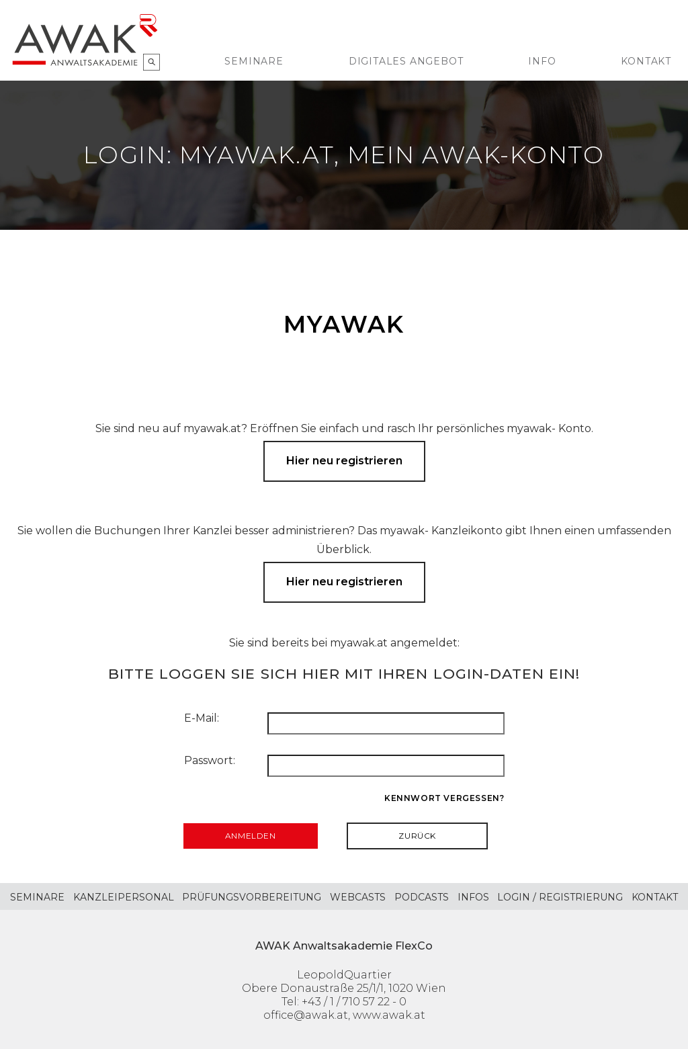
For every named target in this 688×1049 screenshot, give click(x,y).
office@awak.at (305, 1015)
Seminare (253, 61)
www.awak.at (389, 1015)
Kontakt (646, 61)
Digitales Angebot (406, 61)
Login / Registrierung (560, 897)
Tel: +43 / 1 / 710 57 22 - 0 (344, 1001)
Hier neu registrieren (344, 460)
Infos (473, 897)
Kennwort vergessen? (444, 798)
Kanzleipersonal (123, 897)
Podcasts (421, 897)
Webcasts (358, 897)
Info (542, 61)
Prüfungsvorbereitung (251, 897)
